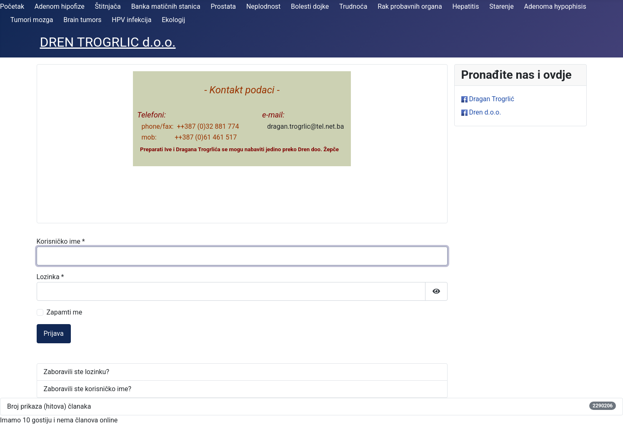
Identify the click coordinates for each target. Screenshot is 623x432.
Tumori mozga (31, 20)
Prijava (54, 333)
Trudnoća (353, 6)
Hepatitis (465, 6)
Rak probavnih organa (410, 6)
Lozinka (50, 277)
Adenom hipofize (60, 6)
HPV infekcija (131, 20)
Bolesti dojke (310, 6)
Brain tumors (82, 20)
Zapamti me (65, 312)
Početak (12, 6)
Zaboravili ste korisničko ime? (88, 389)
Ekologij (173, 20)
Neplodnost (263, 6)
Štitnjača (108, 6)
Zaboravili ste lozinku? (76, 372)
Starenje (501, 6)
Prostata (223, 6)
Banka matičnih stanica (165, 6)
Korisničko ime (61, 241)
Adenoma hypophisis (555, 6)
